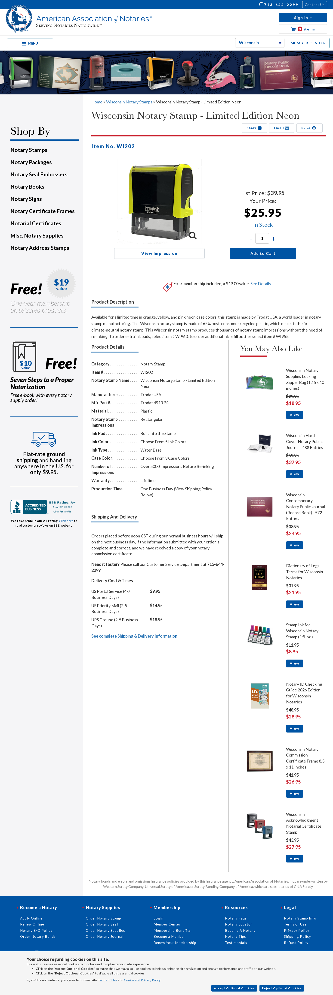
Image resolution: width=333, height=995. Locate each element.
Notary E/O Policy (36, 930)
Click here (66, 521)
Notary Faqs (236, 918)
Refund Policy (296, 943)
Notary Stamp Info (300, 918)
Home (96, 101)
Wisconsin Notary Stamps (129, 101)
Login (158, 918)
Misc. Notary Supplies (37, 235)
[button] (303, 17)
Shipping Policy (297, 936)
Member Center (167, 924)
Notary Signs (26, 199)
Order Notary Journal (104, 936)
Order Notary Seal (102, 924)
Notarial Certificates (35, 223)
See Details (260, 283)
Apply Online (31, 918)
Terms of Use (107, 980)
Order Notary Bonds (38, 936)
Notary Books (27, 186)
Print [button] (309, 128)
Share (254, 128)
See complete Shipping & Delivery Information (134, 636)
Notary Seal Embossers (39, 174)
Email (282, 128)
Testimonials (236, 943)
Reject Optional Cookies (282, 988)
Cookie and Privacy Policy (142, 980)
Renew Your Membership (175, 943)
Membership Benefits (172, 930)
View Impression (159, 253)
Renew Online (32, 924)
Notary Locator (238, 924)
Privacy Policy (296, 930)
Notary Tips (235, 936)
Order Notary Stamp (103, 918)
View (294, 415)
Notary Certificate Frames (42, 211)
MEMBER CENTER (308, 43)
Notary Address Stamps (39, 247)
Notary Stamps (28, 150)
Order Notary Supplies (105, 930)
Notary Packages (31, 162)
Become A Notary (240, 930)
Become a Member (169, 936)
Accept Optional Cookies (234, 988)
